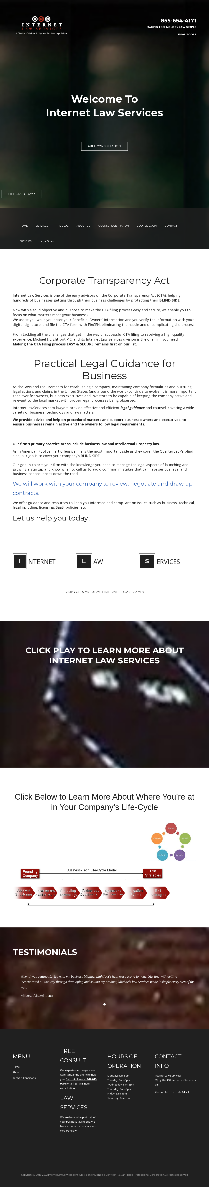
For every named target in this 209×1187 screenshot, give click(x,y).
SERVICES (42, 216)
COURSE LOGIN (147, 216)
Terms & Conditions (24, 1069)
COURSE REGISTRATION (113, 216)
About (16, 1063)
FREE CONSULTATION (104, 147)
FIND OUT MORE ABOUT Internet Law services (104, 584)
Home (16, 1058)
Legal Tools (186, 34)
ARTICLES (26, 232)
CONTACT (170, 216)
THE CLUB (62, 216)
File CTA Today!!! (25, 195)
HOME (24, 216)
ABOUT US (83, 216)
